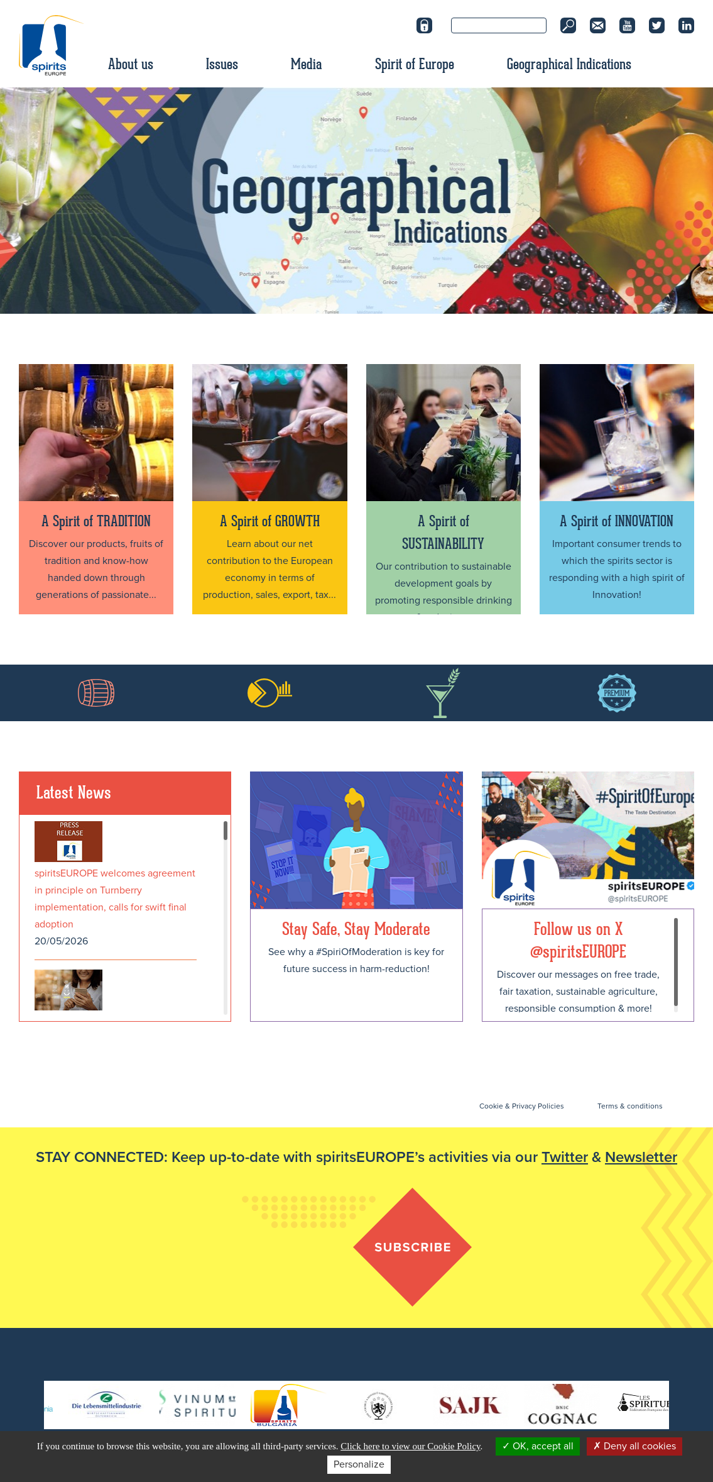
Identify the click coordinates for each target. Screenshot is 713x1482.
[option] (356, 200)
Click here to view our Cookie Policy (410, 1446)
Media (306, 64)
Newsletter (641, 1157)
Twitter (565, 1157)
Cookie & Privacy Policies (521, 1106)
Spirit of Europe (414, 64)
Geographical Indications (569, 64)
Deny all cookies (634, 1446)
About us (130, 64)
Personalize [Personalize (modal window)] (359, 1464)
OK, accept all (538, 1446)
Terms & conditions (630, 1106)
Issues (222, 64)
